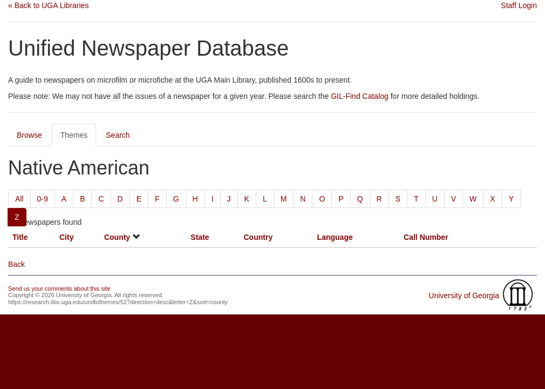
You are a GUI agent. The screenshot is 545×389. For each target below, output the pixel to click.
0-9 (42, 198)
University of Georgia (463, 295)
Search (118, 135)
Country (258, 237)
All (19, 198)
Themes (74, 135)
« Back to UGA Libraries (48, 5)
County (117, 237)
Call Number (426, 237)
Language (335, 237)
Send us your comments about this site (59, 288)
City (66, 237)
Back (16, 264)
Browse (29, 135)
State (199, 237)
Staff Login (519, 5)
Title (20, 237)
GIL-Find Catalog (360, 96)
